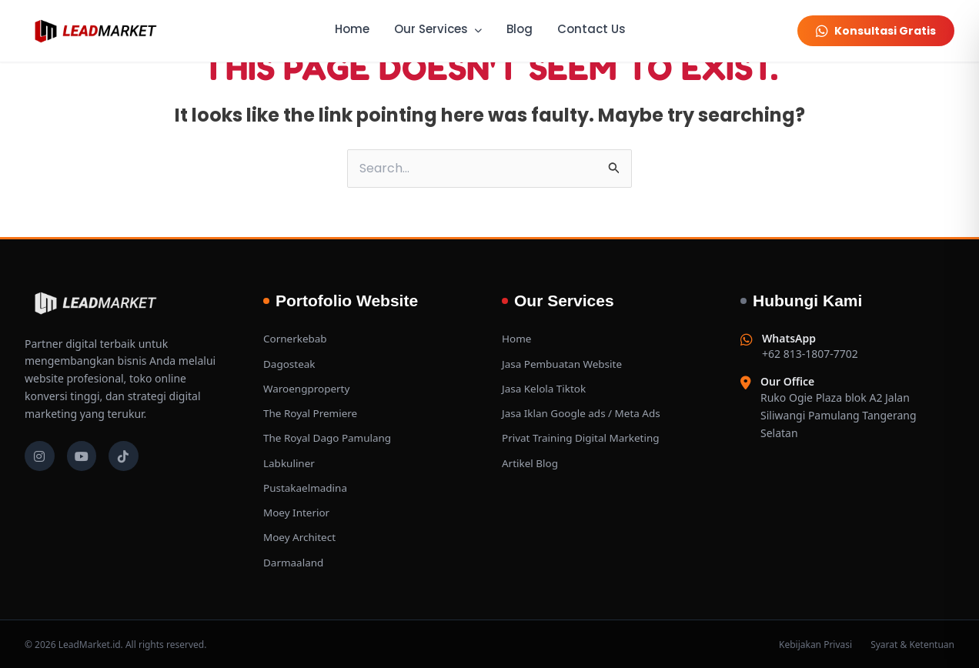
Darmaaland (294, 560)
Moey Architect (301, 536)
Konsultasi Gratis (876, 30)
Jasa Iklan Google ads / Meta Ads (584, 413)
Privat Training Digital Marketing (584, 437)
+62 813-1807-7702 (810, 347)
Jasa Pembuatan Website (564, 363)
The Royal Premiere (312, 413)
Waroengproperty (308, 388)
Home (352, 29)
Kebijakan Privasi (815, 643)
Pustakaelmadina (306, 486)
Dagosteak (290, 363)
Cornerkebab (296, 339)
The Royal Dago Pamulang (329, 437)
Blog (519, 29)
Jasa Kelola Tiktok (546, 388)
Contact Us (591, 29)
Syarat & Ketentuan (912, 643)
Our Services (438, 29)
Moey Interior (297, 511)
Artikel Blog (531, 462)
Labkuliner (289, 462)
